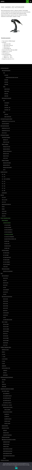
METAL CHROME (7, 409)
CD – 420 (3, 183)
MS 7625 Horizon (6, 262)
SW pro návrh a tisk (6, 368)
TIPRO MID (4, 384)
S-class (3, 363)
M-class (3, 354)
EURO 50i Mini (7, 89)
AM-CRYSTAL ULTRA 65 (7, 402)
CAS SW (4, 287)
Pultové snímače (5, 250)
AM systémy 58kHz (5, 391)
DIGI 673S (5, 280)
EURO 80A (6, 93)
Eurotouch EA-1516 (6, 130)
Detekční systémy (5, 428)
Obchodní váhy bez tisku (7, 296)
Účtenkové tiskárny (5, 135)
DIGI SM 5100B (5, 324)
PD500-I (3, 206)
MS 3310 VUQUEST (6, 264)
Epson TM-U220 (6, 142)
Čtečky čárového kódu (5, 218)
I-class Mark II (5, 358)
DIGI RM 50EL (5, 342)
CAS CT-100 (5, 345)
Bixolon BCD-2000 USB (6, 204)
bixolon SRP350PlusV (7, 151)
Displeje (2, 195)
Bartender (5, 375)
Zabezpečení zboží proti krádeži (7, 388)
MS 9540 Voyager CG (8, 229)
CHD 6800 (6, 84)
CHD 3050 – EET (7, 107)
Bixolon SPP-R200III (7, 162)
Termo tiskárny (5, 144)
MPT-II (4, 169)
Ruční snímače (5, 220)
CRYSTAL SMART (7, 423)
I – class (3, 356)
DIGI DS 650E (5, 298)
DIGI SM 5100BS (6, 328)
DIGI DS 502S (5, 278)
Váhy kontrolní (5, 275)
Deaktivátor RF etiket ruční (8, 455)
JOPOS (2, 1)
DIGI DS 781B (5, 301)
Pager (4, 458)
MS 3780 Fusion (6, 252)
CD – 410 (3, 181)
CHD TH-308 (5, 158)
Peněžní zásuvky (4, 172)
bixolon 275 (5, 139)
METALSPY (5, 430)
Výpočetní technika (5, 460)
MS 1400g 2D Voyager (8, 234)
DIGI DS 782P (5, 308)
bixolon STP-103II (6, 146)
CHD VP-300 (4, 211)
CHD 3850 (6, 79)
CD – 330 (3, 174)
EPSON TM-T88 (6, 155)
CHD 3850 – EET (7, 109)
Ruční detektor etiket (7, 451)
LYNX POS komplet (5, 123)
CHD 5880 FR (6, 102)
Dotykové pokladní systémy (6, 119)
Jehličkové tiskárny (6, 137)
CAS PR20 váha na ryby (7, 319)
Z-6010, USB (5, 266)
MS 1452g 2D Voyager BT (9, 236)
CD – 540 (3, 188)
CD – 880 (3, 190)
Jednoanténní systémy (7, 407)
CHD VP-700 (4, 213)
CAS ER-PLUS (5, 315)
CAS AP (4, 317)
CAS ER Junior (6, 312)
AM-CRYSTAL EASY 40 (7, 398)
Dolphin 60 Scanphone (7, 271)
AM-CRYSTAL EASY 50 (7, 400)
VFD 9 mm (4, 197)
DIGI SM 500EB (5, 338)
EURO (4, 86)
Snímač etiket (6, 446)
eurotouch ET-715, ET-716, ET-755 (8, 121)
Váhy (2, 273)
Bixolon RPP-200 (6, 165)
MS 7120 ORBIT (6, 255)
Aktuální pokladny (5, 68)
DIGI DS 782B (5, 305)
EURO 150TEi (6, 91)
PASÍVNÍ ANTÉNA (5, 425)
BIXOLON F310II (6, 153)
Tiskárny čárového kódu (6, 347)
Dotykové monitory (5, 125)
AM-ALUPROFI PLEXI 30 (7, 395)
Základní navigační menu (30, 1)
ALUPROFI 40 (6, 416)
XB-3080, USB (6, 248)
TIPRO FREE (4, 386)
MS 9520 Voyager (7, 227)
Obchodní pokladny (6, 70)
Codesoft (5, 370)
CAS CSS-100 (5, 292)
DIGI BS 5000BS (6, 331)
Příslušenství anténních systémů (9, 439)
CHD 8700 (3, 215)
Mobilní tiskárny (5, 160)
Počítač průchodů (6, 437)
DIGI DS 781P (5, 303)
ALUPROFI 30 (6, 414)
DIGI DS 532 (5, 310)
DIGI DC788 (5, 285)
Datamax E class (5, 349)
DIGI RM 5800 (5, 335)
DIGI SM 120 (5, 333)
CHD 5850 (6, 82)
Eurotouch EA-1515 (6, 128)
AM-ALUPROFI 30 (6, 393)
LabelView (4, 365)
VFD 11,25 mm (4, 199)
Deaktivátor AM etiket (7, 448)
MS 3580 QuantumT (7, 257)
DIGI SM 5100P (5, 326)
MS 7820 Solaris (6, 259)
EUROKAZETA (4, 192)
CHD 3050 (6, 75)
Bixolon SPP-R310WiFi (7, 167)
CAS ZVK (4, 294)
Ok (16, 468)
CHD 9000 (3, 379)
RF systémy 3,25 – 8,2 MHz (7, 405)
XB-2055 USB (6, 241)
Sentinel (5, 372)
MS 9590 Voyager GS (8, 232)
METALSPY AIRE (6, 432)
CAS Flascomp (6, 289)
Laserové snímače (7, 222)
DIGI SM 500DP (6, 340)
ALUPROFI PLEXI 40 (7, 418)
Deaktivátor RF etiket (7, 453)
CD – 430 (3, 185)
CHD (4, 72)
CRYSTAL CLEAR (7, 421)
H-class (3, 361)
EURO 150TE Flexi (7, 116)
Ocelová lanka (6, 444)
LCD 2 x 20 (4, 202)
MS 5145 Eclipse (7, 225)
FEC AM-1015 (4, 132)
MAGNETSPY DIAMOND (7, 435)
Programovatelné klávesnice (7, 377)
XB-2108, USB (6, 243)
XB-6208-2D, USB (7, 245)
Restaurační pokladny (6, 98)
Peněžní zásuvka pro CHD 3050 (12, 77)
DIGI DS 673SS (5, 282)
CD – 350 (3, 176)
